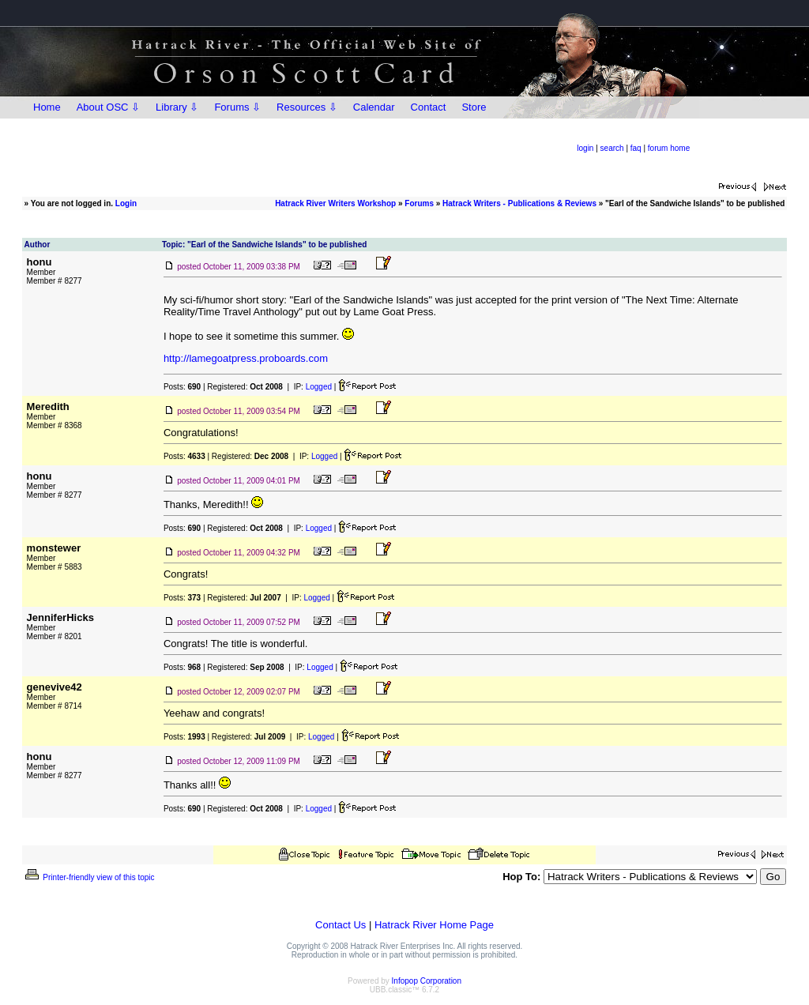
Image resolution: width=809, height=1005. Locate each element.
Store (473, 107)
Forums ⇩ (237, 107)
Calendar (374, 107)
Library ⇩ (177, 107)
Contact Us (340, 925)
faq (636, 148)
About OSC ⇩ (108, 107)
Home (47, 107)
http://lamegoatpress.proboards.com (246, 358)
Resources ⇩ (307, 107)
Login (126, 203)
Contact (428, 107)
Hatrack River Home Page (434, 925)
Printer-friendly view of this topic (89, 877)
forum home (669, 148)
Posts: (182, 386)
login (585, 148)
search (612, 148)
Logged (319, 386)
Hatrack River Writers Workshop (335, 203)
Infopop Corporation (426, 981)
